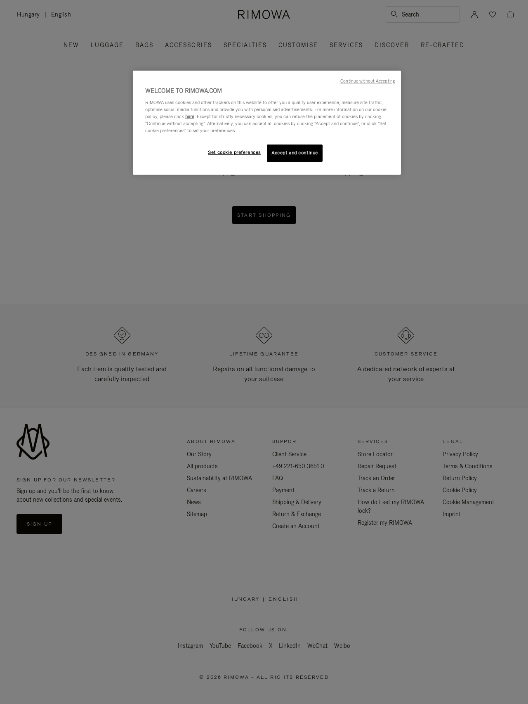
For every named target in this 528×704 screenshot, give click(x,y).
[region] (267, 123)
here (189, 116)
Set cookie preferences (234, 152)
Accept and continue (294, 152)
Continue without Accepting (367, 81)
